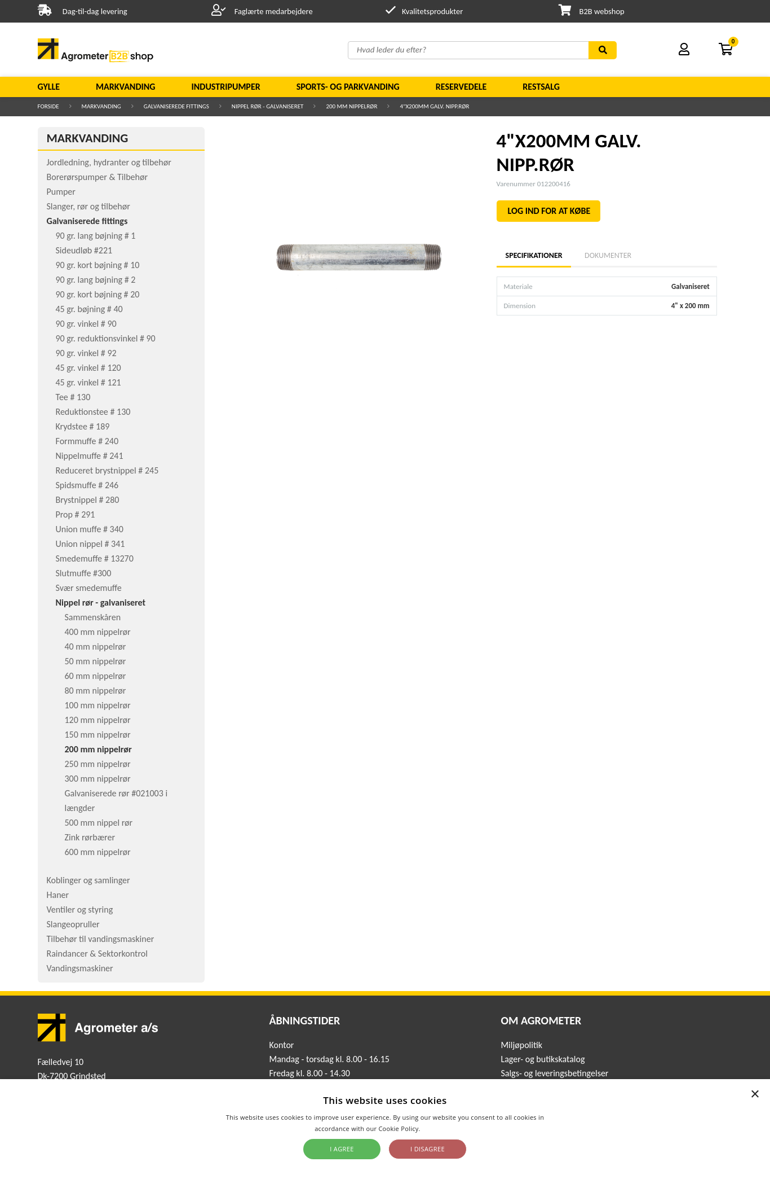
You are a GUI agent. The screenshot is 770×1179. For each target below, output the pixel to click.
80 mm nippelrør (95, 690)
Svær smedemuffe (89, 587)
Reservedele (461, 86)
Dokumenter (608, 255)
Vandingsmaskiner (80, 968)
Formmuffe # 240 (87, 441)
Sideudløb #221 (84, 250)
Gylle (49, 86)
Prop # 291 (75, 514)
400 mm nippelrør (98, 631)
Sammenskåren (93, 617)
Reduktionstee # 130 (93, 411)
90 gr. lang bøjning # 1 (96, 235)
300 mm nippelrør (98, 778)
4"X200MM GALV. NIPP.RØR (434, 106)
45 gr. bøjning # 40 (89, 309)
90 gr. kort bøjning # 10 (98, 265)
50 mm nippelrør (95, 661)
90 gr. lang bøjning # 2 (96, 279)
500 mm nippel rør (99, 822)
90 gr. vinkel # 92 (86, 353)
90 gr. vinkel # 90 (86, 323)
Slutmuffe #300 (84, 573)
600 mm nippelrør (98, 852)
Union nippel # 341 (90, 543)
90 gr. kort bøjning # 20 (98, 294)
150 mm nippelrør (98, 734)
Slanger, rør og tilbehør (88, 206)
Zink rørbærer (90, 837)
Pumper (61, 191)
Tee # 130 (73, 397)
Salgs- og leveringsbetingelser (554, 1073)
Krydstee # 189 (83, 426)
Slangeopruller (73, 924)
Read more (438, 1128)
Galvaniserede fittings (176, 106)
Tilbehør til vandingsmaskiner (100, 938)
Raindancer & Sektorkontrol (97, 953)
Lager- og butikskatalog (543, 1059)
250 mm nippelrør (98, 764)
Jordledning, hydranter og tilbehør (109, 162)
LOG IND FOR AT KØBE (549, 210)
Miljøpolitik (521, 1045)
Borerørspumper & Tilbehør (97, 177)
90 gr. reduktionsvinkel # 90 (106, 338)
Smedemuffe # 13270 (95, 558)
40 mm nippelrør (95, 646)
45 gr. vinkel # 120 (88, 367)
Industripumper (225, 86)
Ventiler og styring (80, 909)
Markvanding (125, 86)
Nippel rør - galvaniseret (268, 106)
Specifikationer (534, 255)
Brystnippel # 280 (88, 499)
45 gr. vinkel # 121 (88, 382)
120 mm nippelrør (98, 720)
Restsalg (541, 86)
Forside (48, 106)
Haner (58, 894)
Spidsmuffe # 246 (87, 485)
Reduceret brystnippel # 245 (107, 470)
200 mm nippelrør (351, 106)
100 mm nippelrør (98, 705)
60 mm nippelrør (95, 675)
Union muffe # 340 (89, 529)
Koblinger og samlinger (88, 880)
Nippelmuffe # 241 (89, 455)
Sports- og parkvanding (348, 86)
